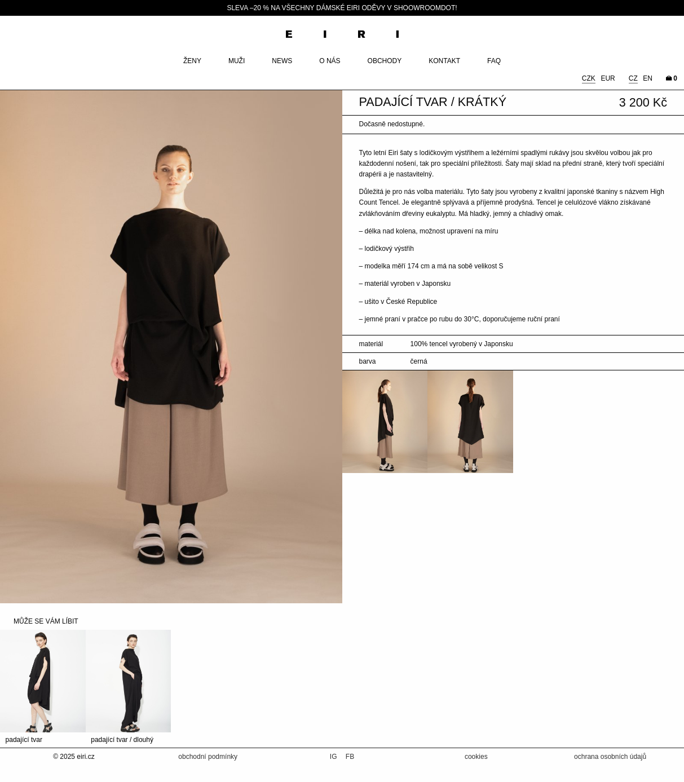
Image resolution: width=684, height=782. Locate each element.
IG (334, 757)
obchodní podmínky (207, 757)
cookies (476, 757)
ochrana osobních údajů (610, 757)
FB (350, 757)
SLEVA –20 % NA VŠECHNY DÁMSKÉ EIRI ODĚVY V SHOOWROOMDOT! (342, 8)
